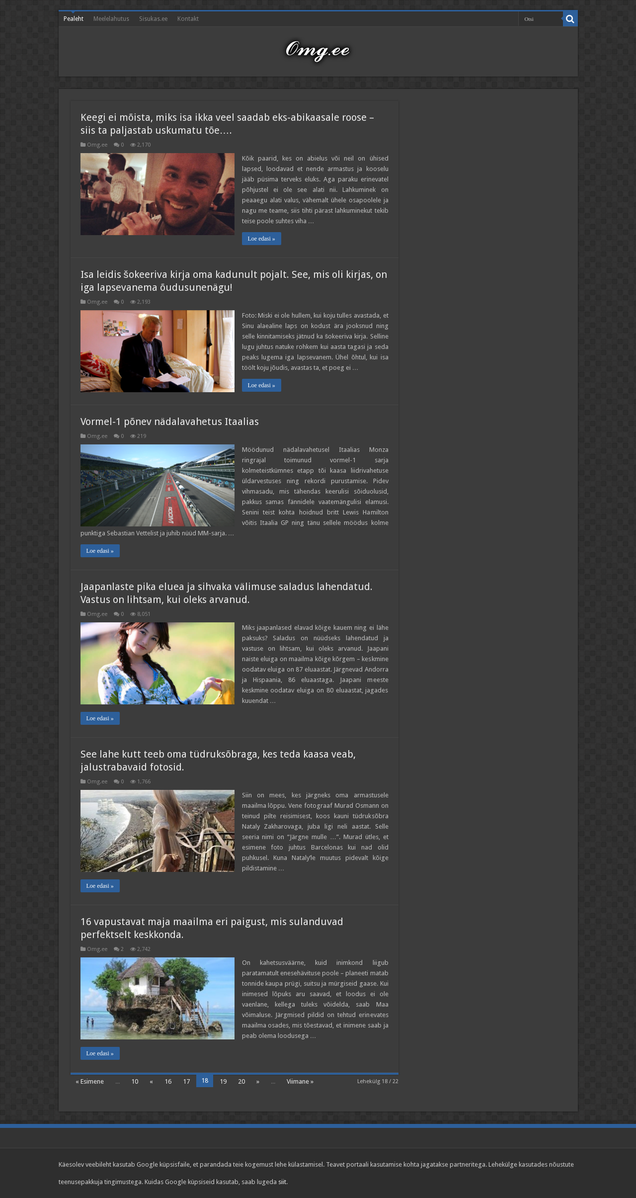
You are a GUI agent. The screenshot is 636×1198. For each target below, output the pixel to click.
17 (186, 1081)
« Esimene (90, 1081)
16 (167, 1081)
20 (241, 1081)
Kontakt (188, 18)
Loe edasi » (261, 238)
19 (223, 1081)
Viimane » (300, 1081)
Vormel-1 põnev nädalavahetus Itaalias (169, 422)
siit (282, 1182)
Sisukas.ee (153, 18)
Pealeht (73, 18)
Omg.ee (97, 145)
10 (134, 1081)
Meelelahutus (111, 18)
